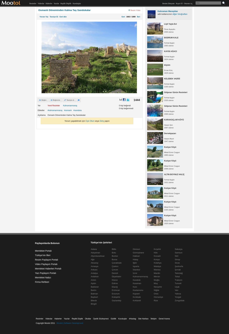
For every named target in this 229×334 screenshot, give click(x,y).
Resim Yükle (135, 10)
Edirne (115, 283)
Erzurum (116, 293)
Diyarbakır (116, 276)
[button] (43, 100)
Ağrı (93, 259)
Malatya (157, 266)
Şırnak (178, 269)
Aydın (93, 283)
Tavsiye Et (54, 17)
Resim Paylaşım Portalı (46, 259)
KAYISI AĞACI (170, 51)
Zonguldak (179, 300)
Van (176, 290)
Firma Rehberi (42, 282)
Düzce (115, 280)
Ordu (156, 293)
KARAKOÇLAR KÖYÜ (174, 120)
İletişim (153, 319)
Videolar (41, 3)
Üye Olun (90, 121)
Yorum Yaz (44, 17)
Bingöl (94, 304)
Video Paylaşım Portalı (46, 264)
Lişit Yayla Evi (170, 24)
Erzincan (116, 290)
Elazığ (115, 287)
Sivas (177, 263)
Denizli (115, 273)
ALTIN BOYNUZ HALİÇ (174, 174)
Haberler (49, 3)
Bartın (93, 290)
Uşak (177, 287)
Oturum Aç (188, 3)
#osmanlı (68, 110)
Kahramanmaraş (70, 105)
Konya (157, 259)
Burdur (115, 256)
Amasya (94, 266)
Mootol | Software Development (70, 323)
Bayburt (94, 297)
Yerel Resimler (54, 105)
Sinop (177, 259)
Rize (156, 300)
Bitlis (114, 249)
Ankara (94, 269)
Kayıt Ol (179, 3)
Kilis (156, 252)
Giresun (136, 249)
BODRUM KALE (171, 38)
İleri (138, 17)
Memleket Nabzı (43, 277)
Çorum (115, 269)
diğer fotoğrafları (180, 14)
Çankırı (115, 266)
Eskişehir (116, 297)
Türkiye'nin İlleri (42, 255)
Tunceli (178, 283)
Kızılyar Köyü (170, 147)
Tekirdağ (179, 273)
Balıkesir (95, 287)
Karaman (137, 283)
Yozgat (178, 297)
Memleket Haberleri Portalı (48, 268)
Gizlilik (113, 319)
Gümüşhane (138, 252)
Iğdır (135, 263)
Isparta (136, 266)
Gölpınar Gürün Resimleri (175, 92)
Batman (94, 293)
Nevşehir (158, 287)
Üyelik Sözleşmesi (100, 319)
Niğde (156, 290)
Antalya (94, 273)
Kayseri (136, 293)
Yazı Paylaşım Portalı (45, 273)
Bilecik (94, 300)
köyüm (167, 65)
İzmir (135, 273)
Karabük (136, 280)
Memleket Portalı (43, 251)
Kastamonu (138, 290)
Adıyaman (95, 252)
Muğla (156, 280)
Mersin (157, 276)
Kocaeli (157, 256)
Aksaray (94, 263)
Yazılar (56, 3)
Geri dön (63, 17)
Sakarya (178, 249)
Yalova (178, 293)
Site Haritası (143, 319)
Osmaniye (158, 297)
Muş (156, 283)
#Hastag (132, 319)
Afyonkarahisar (98, 256)
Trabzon (178, 280)
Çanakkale (116, 263)
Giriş (102, 121)
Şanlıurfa (179, 266)
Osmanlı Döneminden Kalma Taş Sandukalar (64, 10)
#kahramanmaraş (55, 110)
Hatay (135, 259)
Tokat (177, 276)
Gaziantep (116, 300)
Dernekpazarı (170, 133)
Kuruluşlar (77, 3)
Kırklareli (137, 300)
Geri (123, 17)
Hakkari (136, 256)
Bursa (114, 259)
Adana (94, 249)
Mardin (157, 273)
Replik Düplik (65, 3)
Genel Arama (164, 319)
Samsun (178, 252)
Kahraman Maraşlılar (168, 11)
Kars (135, 287)
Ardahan (95, 276)
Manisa (157, 269)
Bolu (114, 252)
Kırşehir (157, 249)
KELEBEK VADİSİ (172, 79)
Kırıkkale (137, 297)
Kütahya (157, 263)
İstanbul (136, 269)
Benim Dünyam (168, 3)
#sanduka (77, 110)
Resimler (32, 3)
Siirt (176, 256)
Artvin (93, 280)
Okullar (88, 319)
